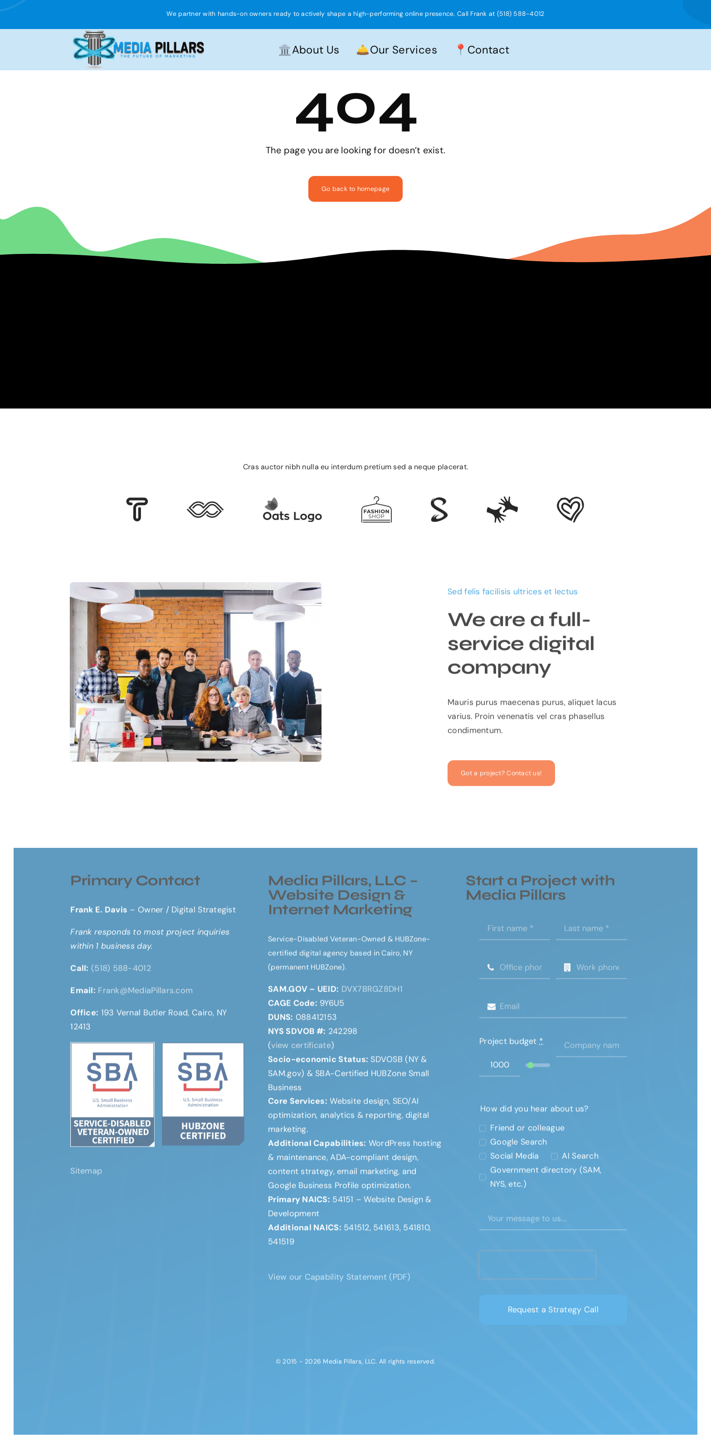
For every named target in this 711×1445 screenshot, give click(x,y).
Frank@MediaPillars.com (145, 994)
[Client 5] (205, 505)
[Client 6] (137, 501)
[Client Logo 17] (292, 501)
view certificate (301, 1049)
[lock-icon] (439, 501)
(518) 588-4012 (521, 14)
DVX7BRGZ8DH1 (372, 993)
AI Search (580, 1160)
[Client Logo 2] (570, 500)
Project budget (511, 1045)
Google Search (518, 1146)
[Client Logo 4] (376, 500)
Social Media (514, 1160)
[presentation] (537, 1269)
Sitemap (86, 1175)
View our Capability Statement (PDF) (339, 1281)
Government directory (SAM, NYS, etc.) (545, 1181)
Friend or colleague (527, 1132)
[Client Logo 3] (502, 500)
